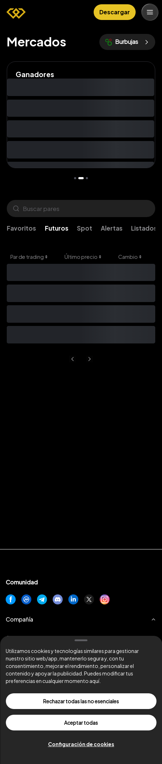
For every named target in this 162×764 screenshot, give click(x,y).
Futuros (56, 228)
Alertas (111, 228)
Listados (144, 228)
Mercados (36, 41)
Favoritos (21, 228)
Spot (84, 228)
